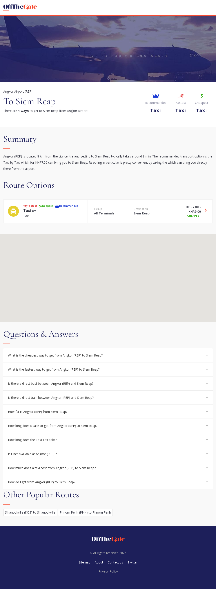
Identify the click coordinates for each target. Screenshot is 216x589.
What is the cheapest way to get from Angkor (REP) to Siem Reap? (55, 355)
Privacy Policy (108, 571)
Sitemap (84, 562)
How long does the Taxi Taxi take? (32, 440)
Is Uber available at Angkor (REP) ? (32, 454)
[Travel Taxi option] (204, 210)
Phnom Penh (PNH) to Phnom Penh (85, 512)
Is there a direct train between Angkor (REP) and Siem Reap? (51, 397)
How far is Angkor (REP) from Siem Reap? (37, 412)
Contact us (115, 562)
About (99, 562)
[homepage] (20, 7)
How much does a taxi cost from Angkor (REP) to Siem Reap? (52, 468)
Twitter (132, 562)
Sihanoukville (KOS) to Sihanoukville (30, 512)
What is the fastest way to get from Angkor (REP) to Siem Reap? (54, 369)
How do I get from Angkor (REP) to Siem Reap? (41, 482)
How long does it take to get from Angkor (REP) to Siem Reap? (52, 426)
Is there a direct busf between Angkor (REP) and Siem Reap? (50, 383)
